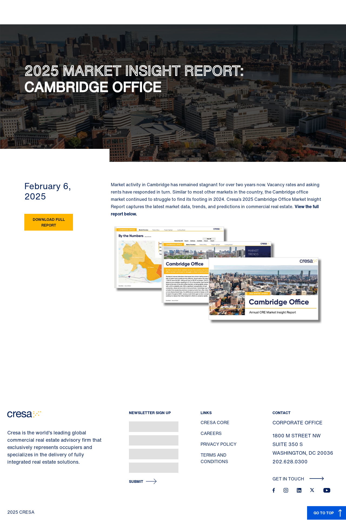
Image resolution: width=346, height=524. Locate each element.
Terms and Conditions (214, 458)
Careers (211, 433)
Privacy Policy (219, 444)
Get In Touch (298, 479)
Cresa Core (215, 422)
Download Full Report (49, 222)
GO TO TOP (324, 513)
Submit (136, 481)
